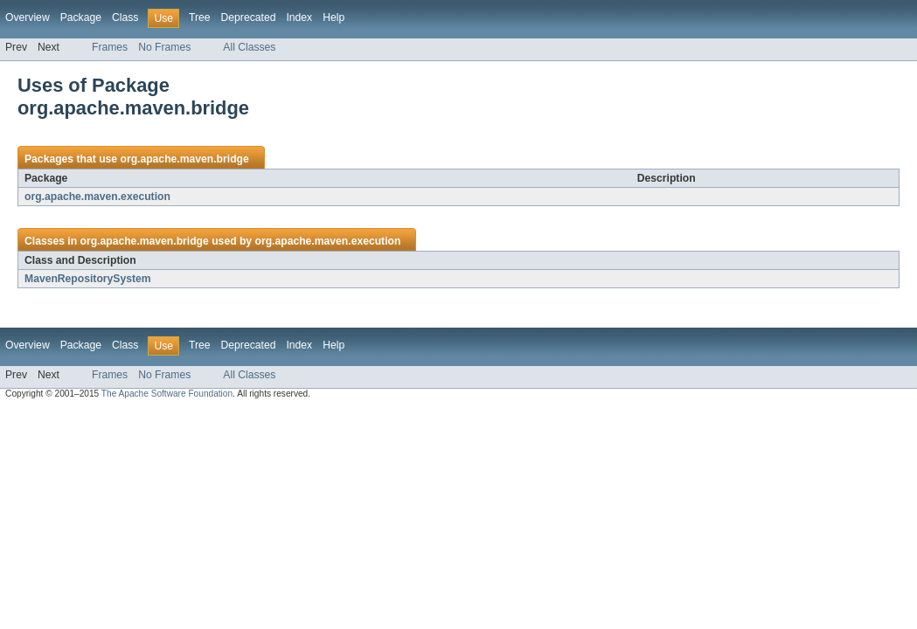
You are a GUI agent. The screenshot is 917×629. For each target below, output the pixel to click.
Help (333, 17)
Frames (110, 47)
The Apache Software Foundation (167, 393)
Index (299, 17)
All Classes (249, 47)
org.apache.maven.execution (97, 196)
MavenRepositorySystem (87, 279)
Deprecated (248, 17)
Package (80, 17)
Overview (27, 17)
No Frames (164, 47)
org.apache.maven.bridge (184, 159)
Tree (200, 17)
